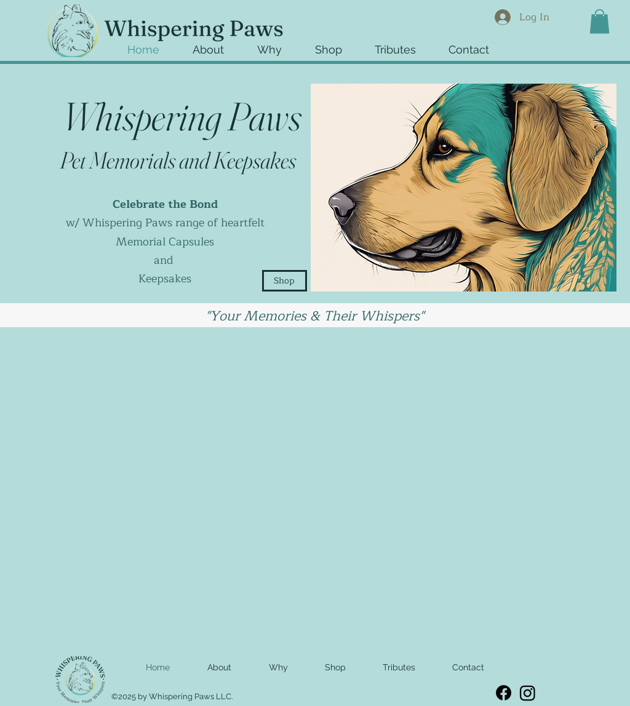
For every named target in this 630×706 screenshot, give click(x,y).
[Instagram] (527, 693)
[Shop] (284, 281)
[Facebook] (503, 693)
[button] (339, 45)
